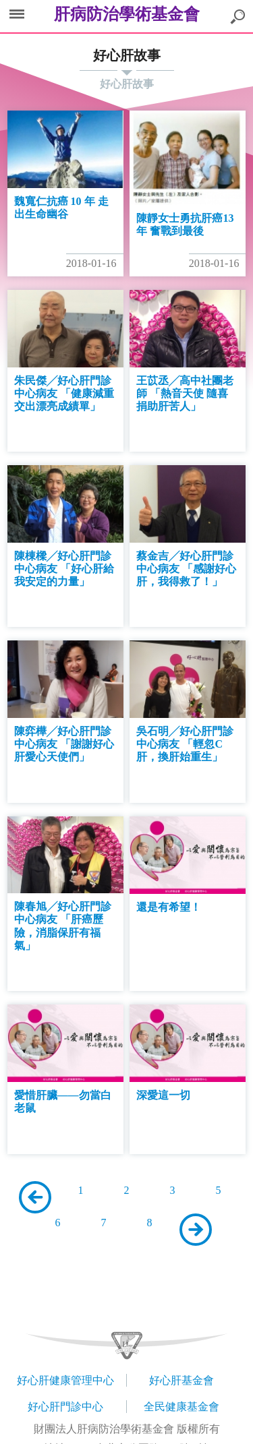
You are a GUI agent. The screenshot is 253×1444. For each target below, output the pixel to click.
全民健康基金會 (181, 1406)
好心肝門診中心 (65, 1406)
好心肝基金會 (181, 1380)
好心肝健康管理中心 (65, 1380)
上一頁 (35, 1197)
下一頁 (195, 1229)
